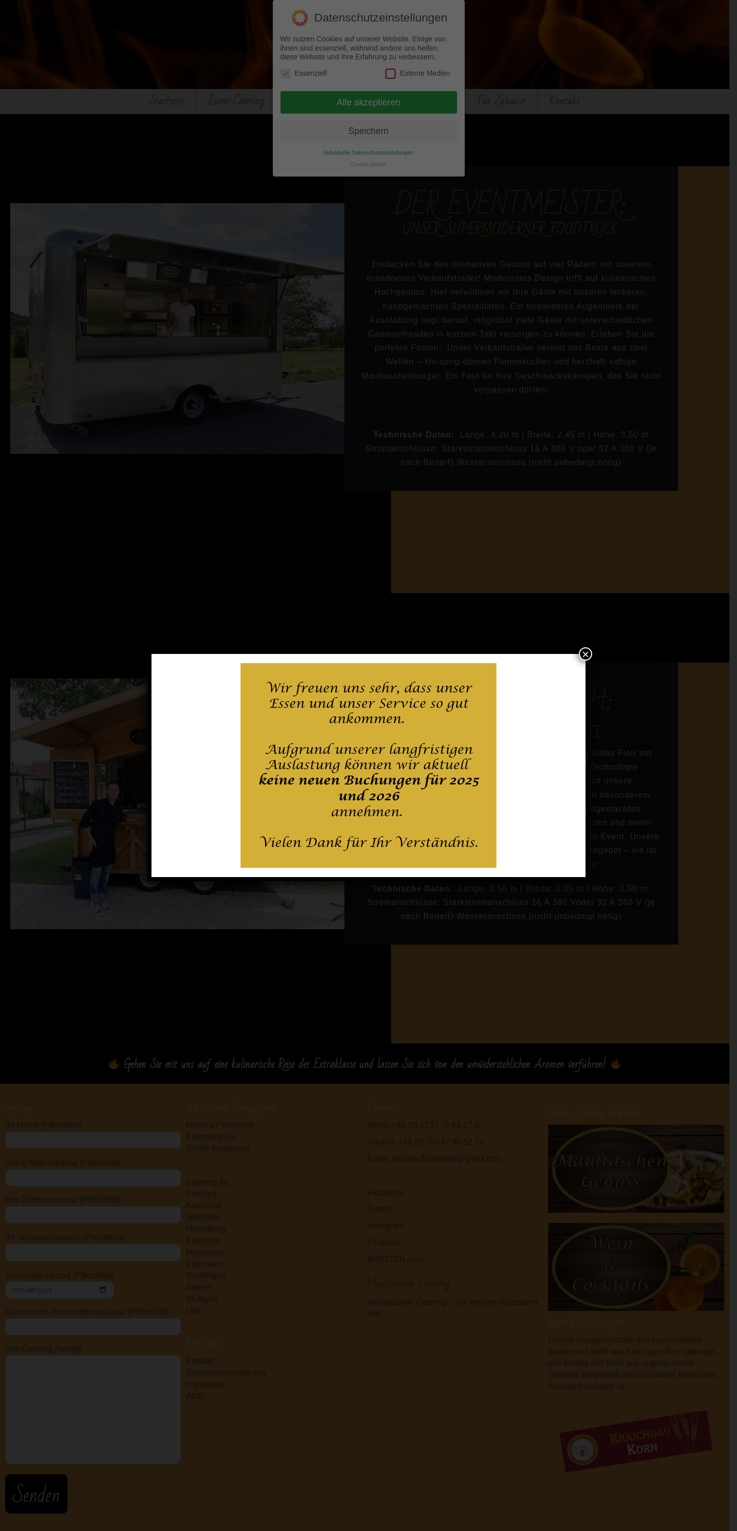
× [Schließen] (585, 654)
